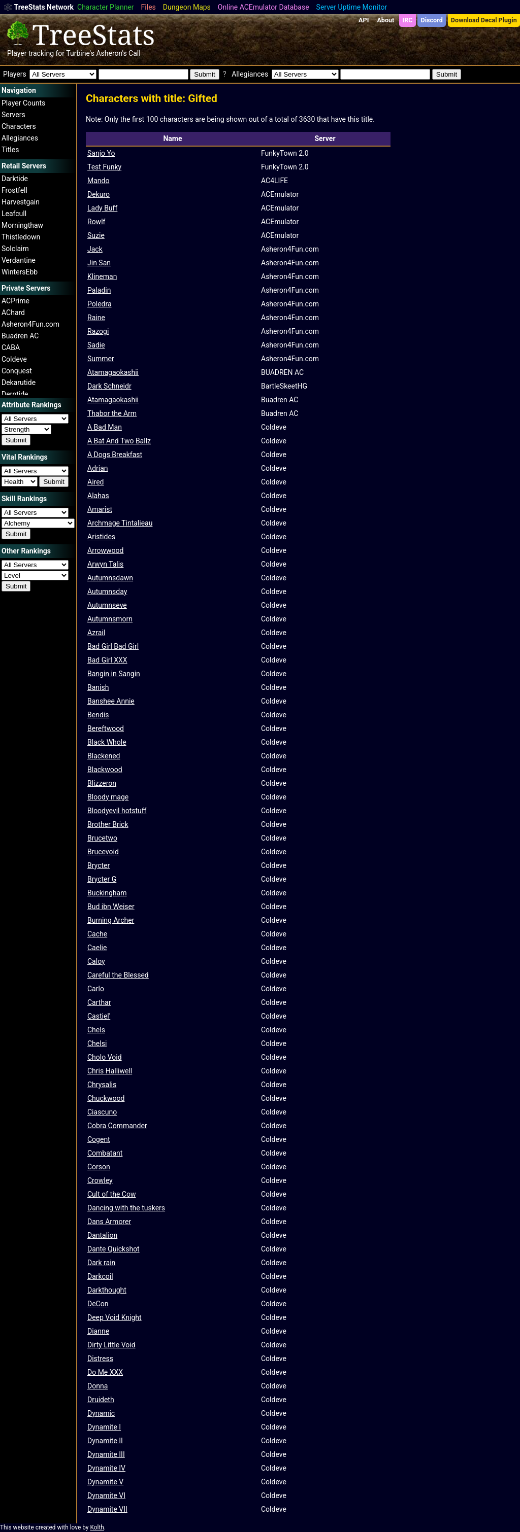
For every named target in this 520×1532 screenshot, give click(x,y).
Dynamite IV (106, 1468)
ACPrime (15, 301)
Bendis (98, 715)
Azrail (96, 633)
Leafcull (14, 214)
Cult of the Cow (111, 1194)
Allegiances (20, 138)
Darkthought (106, 1290)
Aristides (101, 537)
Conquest (17, 371)
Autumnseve (107, 605)
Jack (95, 249)
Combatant (104, 1153)
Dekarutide (19, 382)
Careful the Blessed (118, 975)
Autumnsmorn (110, 619)
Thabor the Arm (112, 413)
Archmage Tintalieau (119, 523)
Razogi (98, 331)
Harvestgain (21, 202)
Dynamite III (106, 1454)
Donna (97, 1386)
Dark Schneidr (109, 386)
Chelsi (97, 1043)
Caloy (96, 961)
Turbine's (80, 53)
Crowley (100, 1180)
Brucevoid (103, 852)
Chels (96, 1030)
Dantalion (102, 1235)
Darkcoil (100, 1276)
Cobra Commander (117, 1126)
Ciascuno (102, 1112)
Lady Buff (102, 208)
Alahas (98, 496)
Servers (13, 115)
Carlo (95, 989)
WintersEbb (20, 272)
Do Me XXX (105, 1372)
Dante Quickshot (113, 1249)
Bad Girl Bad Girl (113, 646)
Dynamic (101, 1413)
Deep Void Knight (114, 1317)
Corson (98, 1167)
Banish (98, 687)
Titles (10, 150)
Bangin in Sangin (113, 674)
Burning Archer (110, 920)
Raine (96, 318)
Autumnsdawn (110, 578)
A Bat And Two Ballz (119, 441)
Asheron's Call (118, 53)
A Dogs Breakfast (114, 454)
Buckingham (106, 893)
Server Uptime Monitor (351, 7)
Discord (432, 20)
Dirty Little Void (111, 1345)
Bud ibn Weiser (111, 906)
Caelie (97, 948)
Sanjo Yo (101, 153)
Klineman (102, 276)
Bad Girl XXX (107, 660)
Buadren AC (20, 336)
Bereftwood (105, 728)
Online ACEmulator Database (263, 7)
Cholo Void (104, 1057)
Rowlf (96, 222)
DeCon (97, 1304)
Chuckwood (105, 1098)
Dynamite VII (107, 1509)
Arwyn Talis (105, 564)
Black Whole (106, 742)
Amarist (99, 509)
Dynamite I (104, 1427)
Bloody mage (107, 797)
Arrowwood (105, 550)
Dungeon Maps (187, 7)
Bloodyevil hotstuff (116, 811)
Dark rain (101, 1263)
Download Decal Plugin (484, 20)
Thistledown (21, 237)
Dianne (98, 1331)
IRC (407, 20)
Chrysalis (101, 1085)
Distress (100, 1358)
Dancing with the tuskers (126, 1208)
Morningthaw (22, 225)
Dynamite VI (106, 1495)
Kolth (97, 1527)
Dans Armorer (109, 1221)
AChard (13, 312)
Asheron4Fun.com (30, 324)
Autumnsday (107, 591)
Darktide (15, 179)
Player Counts (23, 103)
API (364, 20)
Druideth (100, 1400)
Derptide (15, 394)
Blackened (103, 756)
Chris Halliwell (109, 1071)
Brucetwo (102, 838)
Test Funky (104, 167)
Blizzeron (101, 783)
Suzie (96, 235)
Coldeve (14, 359)
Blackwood (104, 769)
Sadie (96, 345)
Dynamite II (105, 1441)
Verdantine (19, 260)
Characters (19, 126)
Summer (100, 359)
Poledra (99, 304)
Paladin (99, 290)
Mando (98, 181)
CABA (11, 347)
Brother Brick (107, 824)
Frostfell (14, 190)
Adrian (97, 468)
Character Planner (105, 7)
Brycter (98, 865)
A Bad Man (104, 427)
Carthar (99, 1002)
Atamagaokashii (113, 372)
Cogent (98, 1139)
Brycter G (101, 879)
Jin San (99, 263)
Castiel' (98, 1016)
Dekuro (98, 194)
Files (148, 7)
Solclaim (15, 249)
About (385, 20)
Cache (97, 934)
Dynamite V (105, 1482)
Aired (95, 482)
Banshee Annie (111, 701)
